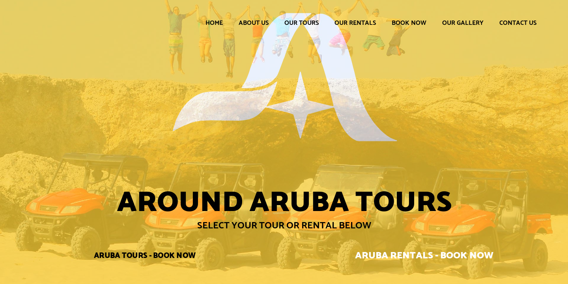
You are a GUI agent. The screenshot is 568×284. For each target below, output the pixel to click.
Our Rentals (355, 22)
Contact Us (517, 22)
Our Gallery (463, 22)
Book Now (409, 22)
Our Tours (301, 22)
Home (214, 22)
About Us (254, 22)
